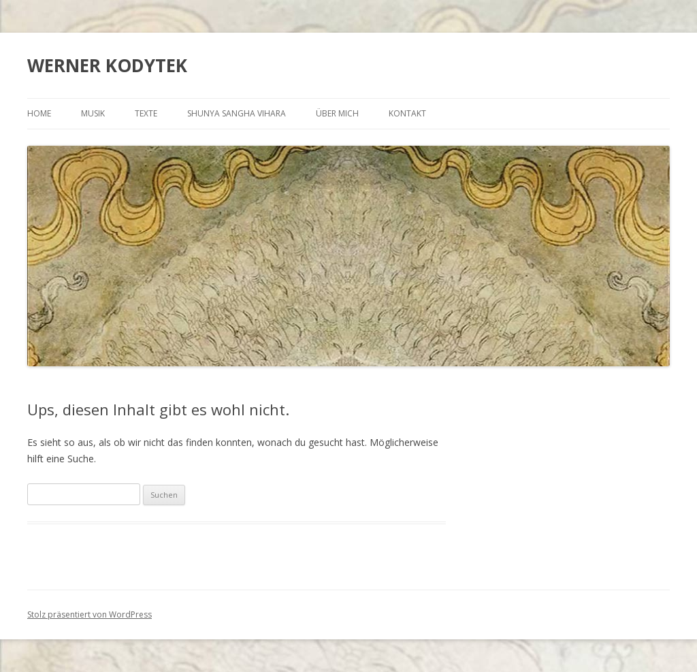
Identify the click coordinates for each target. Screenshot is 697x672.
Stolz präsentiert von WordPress (89, 614)
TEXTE (146, 113)
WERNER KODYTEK (107, 65)
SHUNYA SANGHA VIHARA (236, 113)
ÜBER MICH (337, 113)
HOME (39, 113)
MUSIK (93, 113)
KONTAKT (407, 113)
